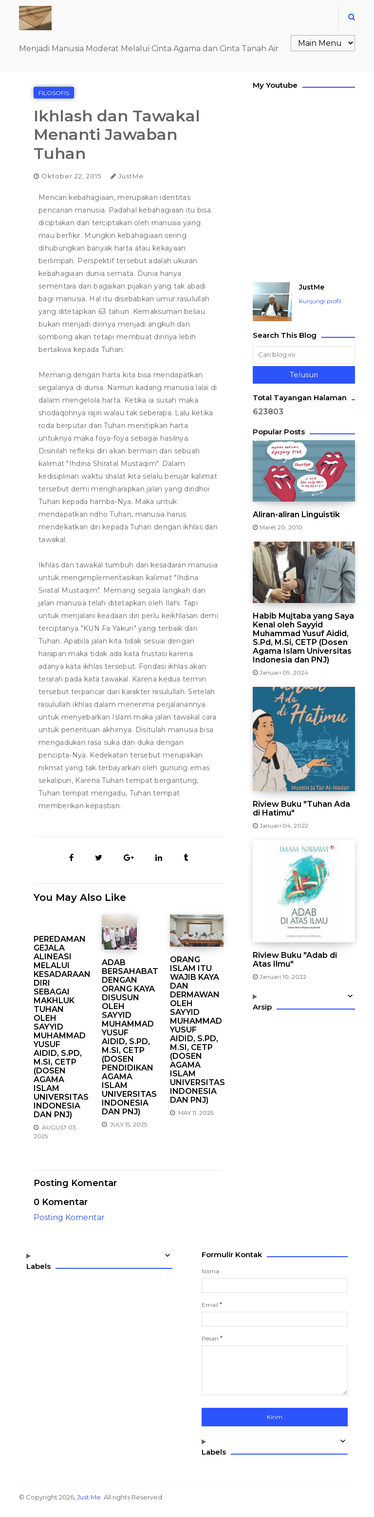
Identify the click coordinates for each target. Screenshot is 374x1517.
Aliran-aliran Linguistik (296, 514)
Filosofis (53, 93)
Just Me (89, 1497)
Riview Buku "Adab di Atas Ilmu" (295, 960)
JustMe (311, 287)
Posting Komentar (69, 1217)
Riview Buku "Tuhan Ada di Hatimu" (301, 808)
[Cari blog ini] (304, 355)
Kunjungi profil (320, 301)
